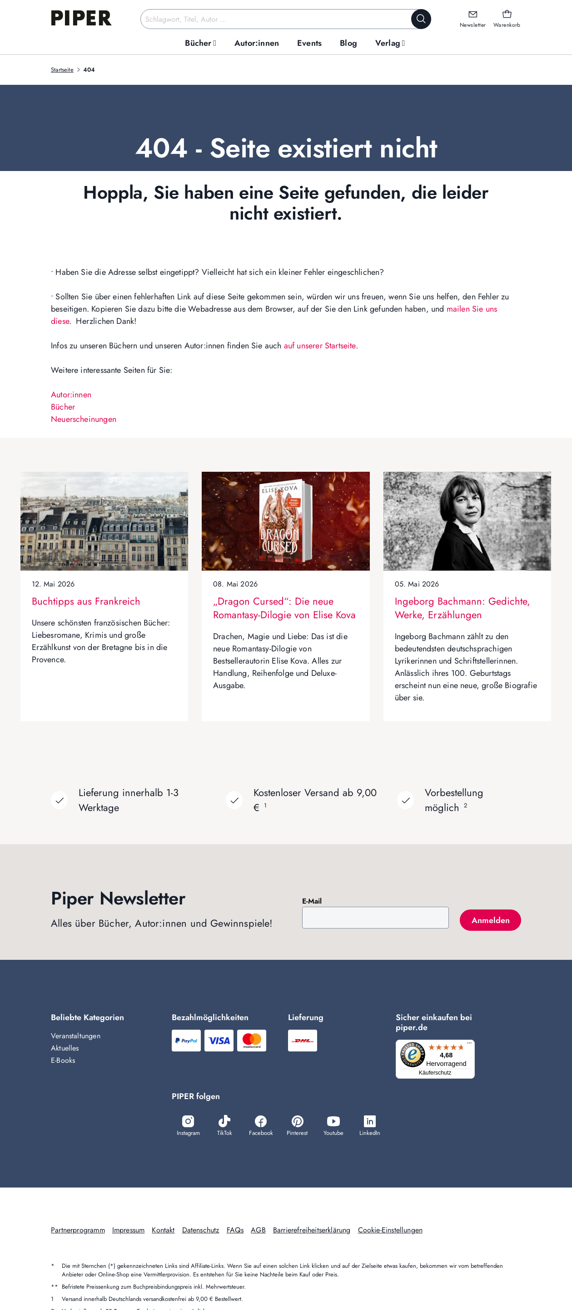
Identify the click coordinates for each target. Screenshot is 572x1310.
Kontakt (163, 1231)
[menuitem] (200, 43)
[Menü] (471, 1045)
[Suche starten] (421, 19)
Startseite (62, 69)
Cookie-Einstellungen (390, 1231)
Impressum (128, 1231)
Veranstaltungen (75, 1036)
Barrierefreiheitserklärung (312, 1231)
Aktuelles (65, 1048)
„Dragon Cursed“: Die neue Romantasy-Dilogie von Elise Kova (284, 608)
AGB (258, 1231)
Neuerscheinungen (83, 419)
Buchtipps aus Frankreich (86, 601)
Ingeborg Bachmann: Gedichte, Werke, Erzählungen (462, 608)
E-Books (63, 1060)
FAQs (235, 1231)
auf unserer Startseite (320, 346)
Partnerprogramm (78, 1231)
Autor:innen (71, 395)
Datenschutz (200, 1231)
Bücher (63, 407)
